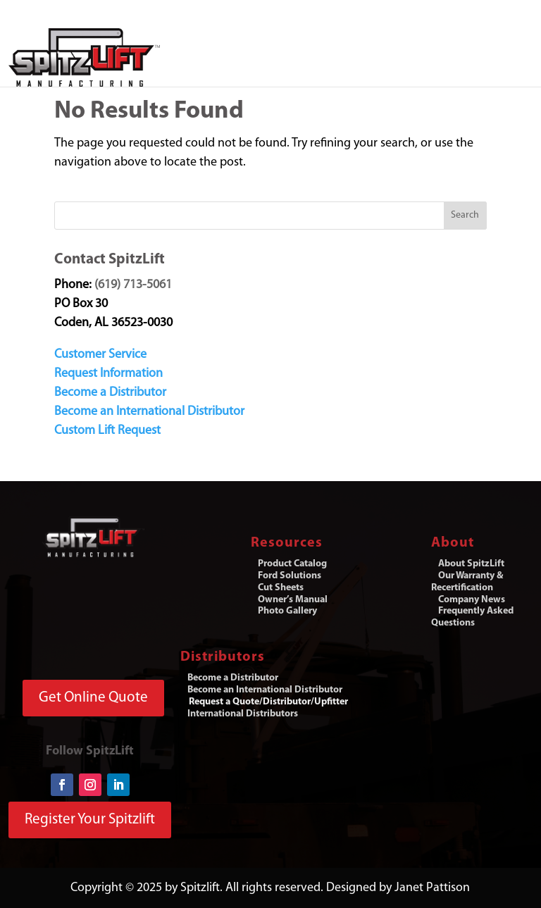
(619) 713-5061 (133, 285)
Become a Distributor (110, 392)
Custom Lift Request (107, 430)
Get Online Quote (93, 697)
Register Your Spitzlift (90, 819)
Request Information (108, 373)
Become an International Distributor (149, 411)
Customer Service (100, 354)
